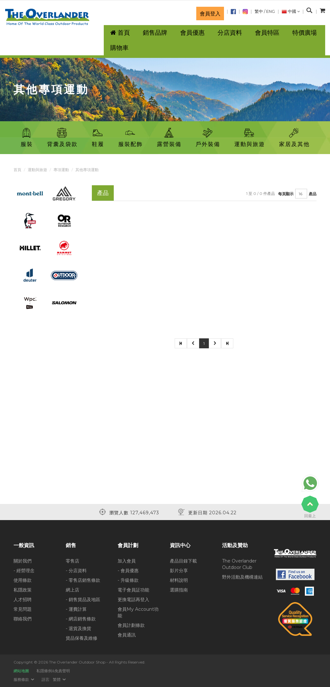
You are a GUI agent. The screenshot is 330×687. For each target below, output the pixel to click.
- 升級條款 (128, 580)
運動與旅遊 (37, 169)
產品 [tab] (103, 193)
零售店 (72, 561)
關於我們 (23, 561)
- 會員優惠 (128, 570)
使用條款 (23, 580)
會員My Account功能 (138, 612)
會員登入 (210, 13)
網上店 (72, 590)
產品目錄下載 (183, 561)
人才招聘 (23, 599)
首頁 (17, 169)
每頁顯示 (286, 193)
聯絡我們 (23, 619)
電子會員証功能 (133, 590)
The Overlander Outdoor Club (239, 564)
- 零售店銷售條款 (83, 580)
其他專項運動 (87, 169)
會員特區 (267, 32)
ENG (270, 11)
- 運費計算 (76, 609)
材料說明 (179, 580)
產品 (312, 193)
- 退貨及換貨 (78, 628)
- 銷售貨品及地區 (83, 599)
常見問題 (23, 609)
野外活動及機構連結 (242, 577)
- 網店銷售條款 (81, 619)
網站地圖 (21, 670)
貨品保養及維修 (81, 638)
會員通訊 (127, 635)
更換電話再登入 (133, 599)
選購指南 (179, 590)
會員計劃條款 (131, 625)
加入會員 (127, 561)
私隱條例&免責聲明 (53, 670)
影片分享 (179, 570)
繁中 (259, 11)
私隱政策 (23, 590)
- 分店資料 (76, 570)
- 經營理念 (24, 570)
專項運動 (61, 169)
